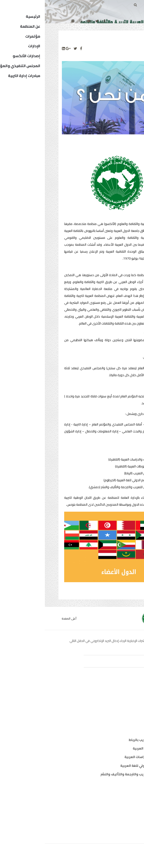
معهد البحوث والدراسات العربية (103, 756)
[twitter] (52, 21)
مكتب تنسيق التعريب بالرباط (105, 739)
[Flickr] (28, 21)
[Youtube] (44, 21)
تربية (123, 695)
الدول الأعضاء (117, 809)
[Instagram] (36, 21)
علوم (123, 712)
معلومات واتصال (114, 721)
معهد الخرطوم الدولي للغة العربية (101, 765)
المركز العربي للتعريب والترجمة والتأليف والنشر (91, 774)
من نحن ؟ (120, 792)
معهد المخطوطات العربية (107, 748)
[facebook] (59, 21)
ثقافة (122, 704)
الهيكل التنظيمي (113, 818)
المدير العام (118, 801)
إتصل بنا (121, 826)
